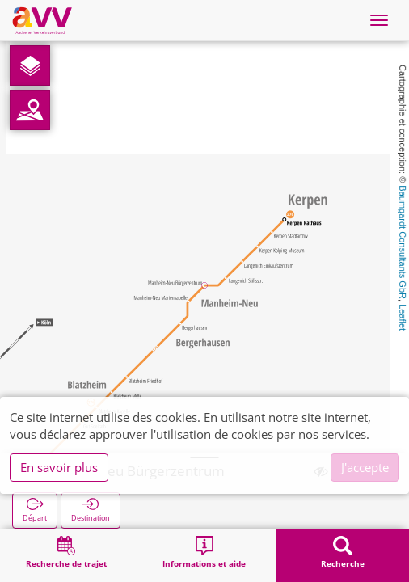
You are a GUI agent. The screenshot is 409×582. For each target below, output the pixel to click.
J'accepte (365, 467)
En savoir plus (59, 467)
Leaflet (402, 317)
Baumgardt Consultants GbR (402, 242)
